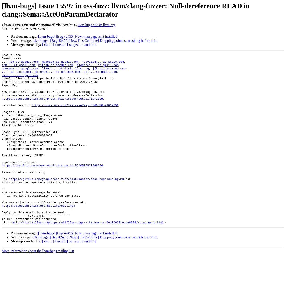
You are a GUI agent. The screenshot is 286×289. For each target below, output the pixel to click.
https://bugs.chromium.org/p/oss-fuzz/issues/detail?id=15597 (53, 108)
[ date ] (47, 44)
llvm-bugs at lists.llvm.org (96, 25)
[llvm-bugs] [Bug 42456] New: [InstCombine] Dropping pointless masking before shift (95, 40)
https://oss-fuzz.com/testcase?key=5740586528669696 (75, 116)
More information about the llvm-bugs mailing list (38, 285)
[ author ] (89, 44)
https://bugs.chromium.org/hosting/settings (38, 236)
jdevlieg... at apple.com (103, 64)
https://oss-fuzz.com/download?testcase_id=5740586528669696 (52, 188)
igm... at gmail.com (18, 68)
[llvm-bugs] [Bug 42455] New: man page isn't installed (77, 36)
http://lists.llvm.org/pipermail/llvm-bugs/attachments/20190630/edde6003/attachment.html (88, 256)
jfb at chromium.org (109, 72)
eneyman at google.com (20, 72)
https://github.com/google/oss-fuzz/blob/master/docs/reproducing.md (66, 204)
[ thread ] (59, 44)
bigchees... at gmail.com (97, 68)
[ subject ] (74, 44)
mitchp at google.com (55, 68)
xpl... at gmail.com (100, 76)
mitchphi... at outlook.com (57, 76)
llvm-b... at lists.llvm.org (65, 72)
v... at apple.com (17, 76)
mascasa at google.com (60, 64)
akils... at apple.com (20, 80)
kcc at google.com (23, 64)
